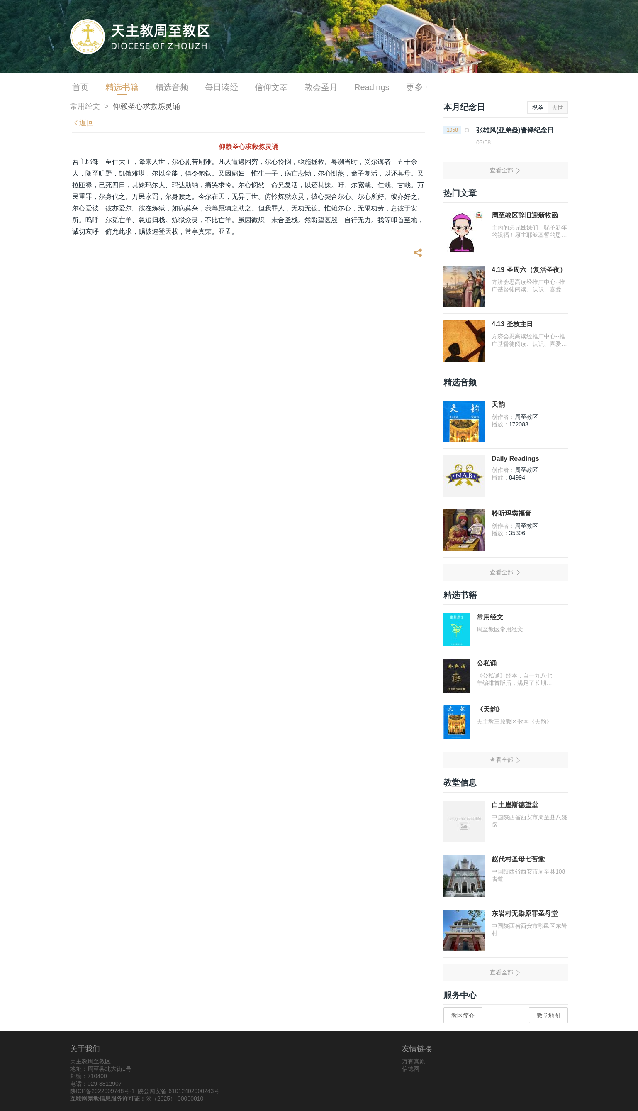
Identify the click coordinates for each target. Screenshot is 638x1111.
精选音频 (171, 87)
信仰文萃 (271, 87)
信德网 (410, 1068)
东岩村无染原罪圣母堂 (525, 913)
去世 (557, 107)
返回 (83, 123)
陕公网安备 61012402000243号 (178, 1091)
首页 (80, 87)
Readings (372, 87)
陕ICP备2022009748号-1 (102, 1091)
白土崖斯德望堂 (515, 804)
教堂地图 (548, 1015)
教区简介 (463, 1015)
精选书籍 (122, 87)
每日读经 (221, 87)
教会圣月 (321, 87)
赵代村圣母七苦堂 (518, 859)
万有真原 (413, 1061)
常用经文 (85, 106)
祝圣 (537, 107)
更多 (416, 87)
